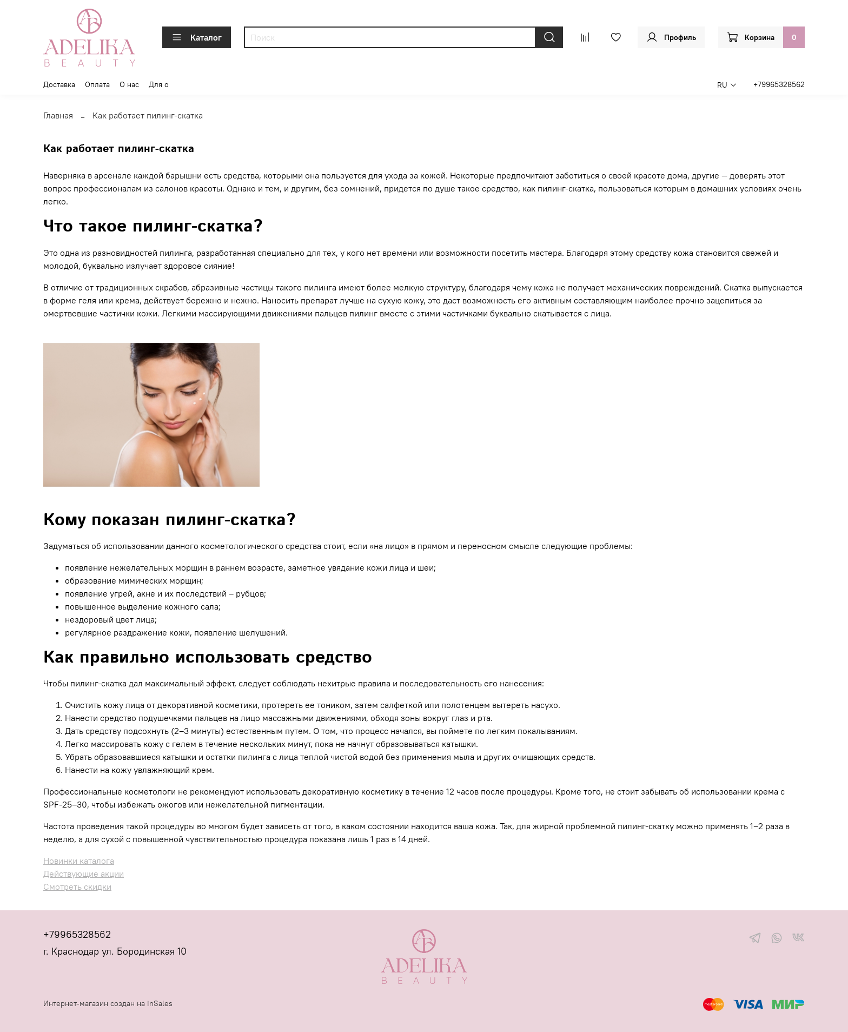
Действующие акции (83, 873)
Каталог (196, 37)
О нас (129, 84)
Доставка (59, 84)
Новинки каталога (78, 860)
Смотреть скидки (77, 886)
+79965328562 (779, 84)
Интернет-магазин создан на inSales (108, 1003)
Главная (58, 115)
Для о (159, 84)
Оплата (97, 84)
